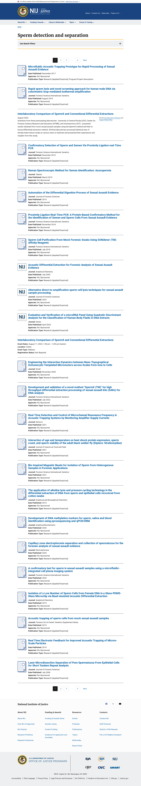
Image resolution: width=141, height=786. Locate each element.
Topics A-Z (115, 13)
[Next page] (86, 60)
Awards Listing (51, 724)
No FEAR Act (80, 778)
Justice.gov (124, 778)
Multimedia (76, 740)
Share (123, 15)
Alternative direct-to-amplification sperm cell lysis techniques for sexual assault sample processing (75, 291)
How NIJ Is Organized (26, 724)
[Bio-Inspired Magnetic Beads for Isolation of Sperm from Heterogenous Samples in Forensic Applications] (22, 474)
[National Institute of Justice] (115, 760)
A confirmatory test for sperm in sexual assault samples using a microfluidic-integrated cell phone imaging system (74, 570)
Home (19, 27)
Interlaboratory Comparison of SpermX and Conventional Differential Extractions (65, 113)
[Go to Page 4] (77, 60)
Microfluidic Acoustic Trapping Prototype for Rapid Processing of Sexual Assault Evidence (71, 68)
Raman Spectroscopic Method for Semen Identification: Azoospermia (69, 170)
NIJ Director (22, 729)
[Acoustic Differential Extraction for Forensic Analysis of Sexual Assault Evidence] (22, 267)
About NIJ (21, 718)
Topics (74, 735)
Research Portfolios (25, 735)
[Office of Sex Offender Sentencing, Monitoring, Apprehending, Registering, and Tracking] (115, 769)
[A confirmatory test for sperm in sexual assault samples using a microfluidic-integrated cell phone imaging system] (22, 577)
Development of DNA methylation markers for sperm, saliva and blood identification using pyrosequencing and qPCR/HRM (70, 520)
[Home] (40, 11)
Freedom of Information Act (98, 778)
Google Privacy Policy (105, 120)
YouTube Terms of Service (112, 118)
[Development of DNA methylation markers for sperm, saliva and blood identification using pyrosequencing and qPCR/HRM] (22, 527)
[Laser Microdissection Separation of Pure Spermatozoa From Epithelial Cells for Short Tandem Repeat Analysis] (22, 671)
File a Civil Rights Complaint (110, 735)
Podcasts (76, 724)
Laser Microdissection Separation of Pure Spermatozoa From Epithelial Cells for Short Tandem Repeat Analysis (73, 664)
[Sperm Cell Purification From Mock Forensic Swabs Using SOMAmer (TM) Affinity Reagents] (22, 249)
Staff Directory (105, 724)
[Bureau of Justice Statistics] (101, 762)
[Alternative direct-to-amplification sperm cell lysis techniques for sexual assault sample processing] (22, 292)
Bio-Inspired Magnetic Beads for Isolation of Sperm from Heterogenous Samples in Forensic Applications (70, 467)
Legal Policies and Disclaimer (61, 778)
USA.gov (114, 778)
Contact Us (96, 13)
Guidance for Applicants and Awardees (56, 736)
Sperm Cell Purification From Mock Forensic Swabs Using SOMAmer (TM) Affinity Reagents (72, 241)
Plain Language (29, 778)
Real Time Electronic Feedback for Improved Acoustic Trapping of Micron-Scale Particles (72, 642)
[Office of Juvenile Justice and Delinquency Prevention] (88, 769)
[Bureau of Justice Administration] (88, 760)
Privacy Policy (43, 778)
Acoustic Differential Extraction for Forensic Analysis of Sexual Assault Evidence (70, 266)
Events (74, 718)
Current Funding (51, 729)
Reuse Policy (77, 746)
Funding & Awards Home (54, 718)
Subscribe (105, 13)
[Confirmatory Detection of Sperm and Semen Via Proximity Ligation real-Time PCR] (22, 154)
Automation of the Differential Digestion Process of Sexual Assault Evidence (73, 192)
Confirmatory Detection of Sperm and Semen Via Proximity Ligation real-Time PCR (74, 147)
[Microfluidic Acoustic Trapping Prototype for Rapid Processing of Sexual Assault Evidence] (22, 75)
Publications (77, 729)
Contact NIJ (104, 718)
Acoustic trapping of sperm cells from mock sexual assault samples (68, 618)
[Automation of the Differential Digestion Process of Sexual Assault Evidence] (22, 201)
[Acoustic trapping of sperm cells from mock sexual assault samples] (22, 627)
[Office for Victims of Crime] (101, 769)
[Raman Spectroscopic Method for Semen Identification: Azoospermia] (22, 179)
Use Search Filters (27, 43)
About (87, 13)
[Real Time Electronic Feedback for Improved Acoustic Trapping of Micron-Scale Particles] (22, 649)
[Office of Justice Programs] (23, 11)
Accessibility (16, 778)
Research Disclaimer (25, 740)
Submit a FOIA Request (109, 729)
